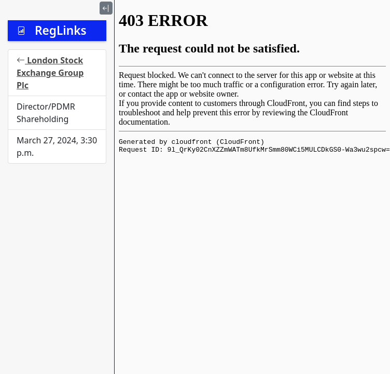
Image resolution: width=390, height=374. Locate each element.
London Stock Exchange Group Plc (50, 73)
